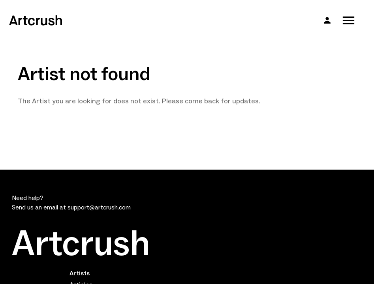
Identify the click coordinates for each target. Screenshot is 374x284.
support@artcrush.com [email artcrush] (99, 207)
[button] (327, 20)
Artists (80, 273)
